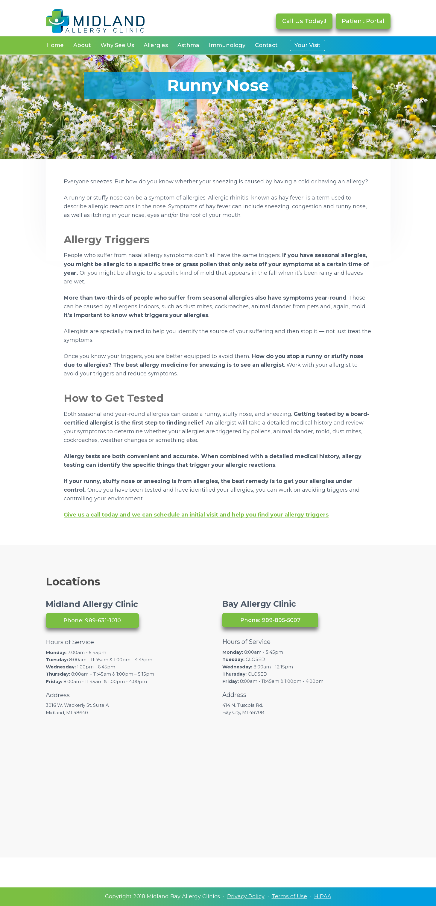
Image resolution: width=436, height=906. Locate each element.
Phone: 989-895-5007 (270, 620)
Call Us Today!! (304, 21)
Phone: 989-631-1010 (92, 620)
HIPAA (322, 896)
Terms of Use (289, 896)
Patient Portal (363, 21)
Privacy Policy (246, 896)
